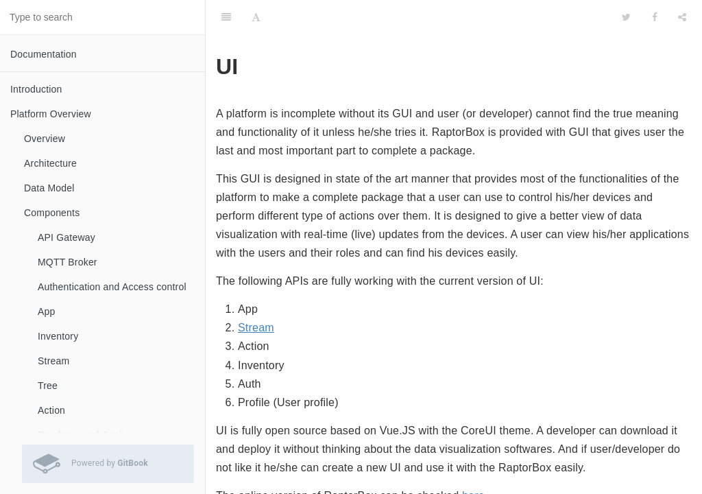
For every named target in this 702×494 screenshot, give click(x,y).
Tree (48, 385)
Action (51, 410)
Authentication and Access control (112, 286)
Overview (44, 138)
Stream (53, 360)
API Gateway (66, 237)
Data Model (49, 188)
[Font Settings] (256, 17)
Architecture (50, 163)
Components (52, 212)
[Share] (682, 17)
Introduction (36, 89)
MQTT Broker (67, 262)
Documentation (43, 54)
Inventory (58, 336)
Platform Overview (50, 113)
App (47, 311)
